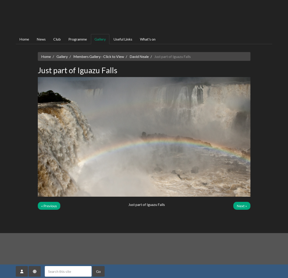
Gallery (100, 39)
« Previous (49, 206)
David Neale (139, 56)
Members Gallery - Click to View (98, 56)
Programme (77, 39)
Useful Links (122, 39)
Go (98, 271)
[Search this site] (68, 271)
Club (57, 39)
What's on (147, 39)
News (41, 39)
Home (24, 39)
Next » (242, 206)
